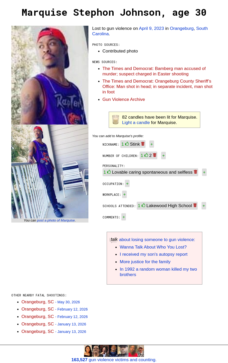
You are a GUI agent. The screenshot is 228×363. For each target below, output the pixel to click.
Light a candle (136, 122)
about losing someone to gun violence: (152, 239)
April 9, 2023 (151, 28)
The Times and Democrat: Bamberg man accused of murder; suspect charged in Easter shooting (154, 71)
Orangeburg (182, 28)
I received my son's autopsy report (153, 254)
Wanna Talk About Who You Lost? (153, 247)
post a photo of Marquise (56, 220)
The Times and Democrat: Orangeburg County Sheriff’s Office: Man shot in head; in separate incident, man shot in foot (158, 86)
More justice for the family (145, 261)
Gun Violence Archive (124, 99)
